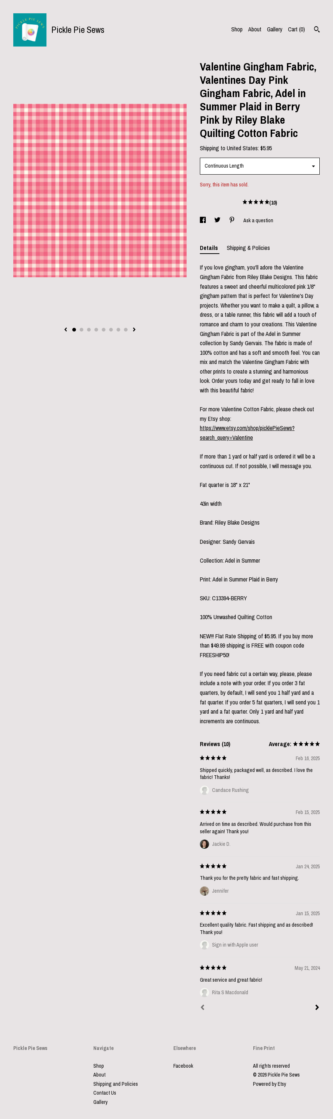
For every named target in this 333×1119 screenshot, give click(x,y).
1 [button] (74, 330)
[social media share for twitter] (218, 220)
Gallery (274, 29)
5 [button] (103, 330)
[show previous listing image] (65, 330)
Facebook (183, 1066)
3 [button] (89, 330)
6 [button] (111, 330)
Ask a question (258, 220)
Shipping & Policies (248, 248)
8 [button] (126, 330)
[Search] (317, 30)
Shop (237, 29)
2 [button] (81, 330)
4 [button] (96, 330)
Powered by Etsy (269, 1084)
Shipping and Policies (115, 1084)
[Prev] (202, 1008)
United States (242, 148)
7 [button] (118, 330)
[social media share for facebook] (203, 220)
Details (209, 248)
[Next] (317, 1008)
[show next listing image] (134, 330)
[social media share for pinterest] (232, 220)
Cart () (296, 29)
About (254, 29)
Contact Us (104, 1092)
